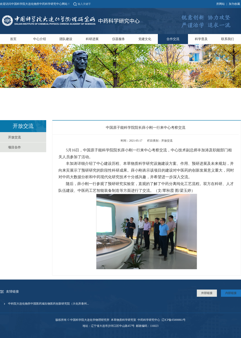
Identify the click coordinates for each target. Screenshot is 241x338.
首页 (13, 39)
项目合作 (14, 147)
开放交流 (14, 137)
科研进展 (92, 39)
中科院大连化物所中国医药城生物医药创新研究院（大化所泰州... (48, 303)
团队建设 (65, 39)
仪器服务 (118, 39)
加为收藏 (234, 3)
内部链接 (231, 293)
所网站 (220, 3)
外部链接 (206, 293)
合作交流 (172, 39)
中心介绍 (39, 39)
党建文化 (144, 39)
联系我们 (227, 39)
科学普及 (201, 39)
